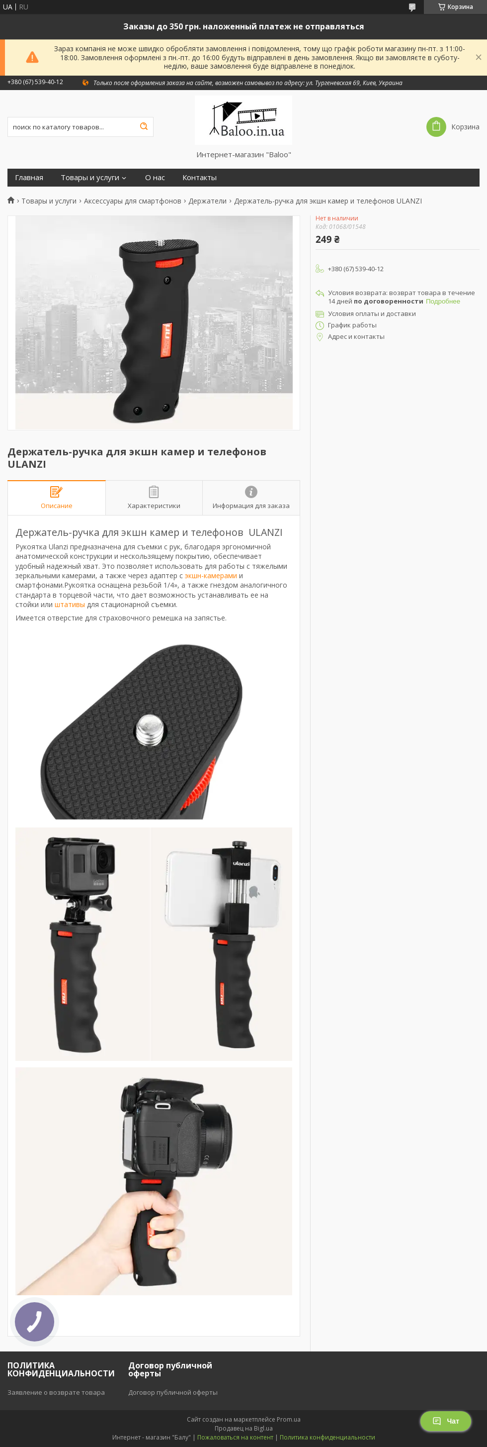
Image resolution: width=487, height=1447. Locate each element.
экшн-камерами (211, 575)
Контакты (199, 177)
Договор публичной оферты (173, 1392)
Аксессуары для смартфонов (132, 201)
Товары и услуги (90, 177)
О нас (155, 177)
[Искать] (144, 127)
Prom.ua (289, 1419)
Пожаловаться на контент (235, 1437)
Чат (445, 1421)
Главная (29, 177)
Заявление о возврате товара (56, 1392)
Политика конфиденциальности (327, 1437)
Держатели (207, 201)
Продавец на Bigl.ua (244, 1428)
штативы (70, 604)
